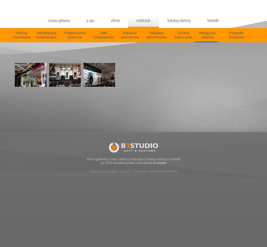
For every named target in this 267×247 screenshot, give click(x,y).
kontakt (175, 159)
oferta (123, 159)
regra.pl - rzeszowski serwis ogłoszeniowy (148, 171)
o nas (112, 159)
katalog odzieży (157, 159)
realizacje (136, 159)
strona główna (96, 159)
